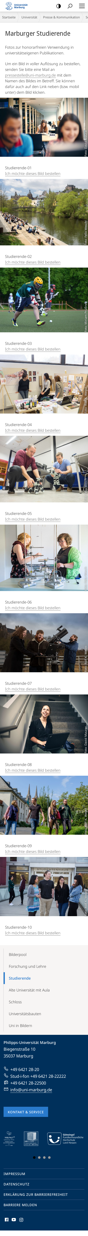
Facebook (6, 1220)
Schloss (15, 1001)
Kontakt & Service (26, 1112)
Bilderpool (17, 954)
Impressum (14, 1173)
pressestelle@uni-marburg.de (30, 75)
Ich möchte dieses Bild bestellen (32, 173)
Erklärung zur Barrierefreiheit (36, 1194)
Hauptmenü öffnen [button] (81, 6)
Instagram (21, 1220)
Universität (29, 17)
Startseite (9, 17)
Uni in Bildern (20, 1025)
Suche (68, 6)
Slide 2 (39, 1157)
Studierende (20, 978)
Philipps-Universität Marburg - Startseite (18, 5)
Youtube (13, 1220)
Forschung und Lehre (27, 966)
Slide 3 (44, 1157)
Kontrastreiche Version (57, 6)
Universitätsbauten (25, 1013)
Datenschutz (16, 1184)
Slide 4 (49, 1157)
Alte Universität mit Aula (29, 990)
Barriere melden (20, 1205)
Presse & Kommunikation (61, 17)
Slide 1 (34, 1157)
